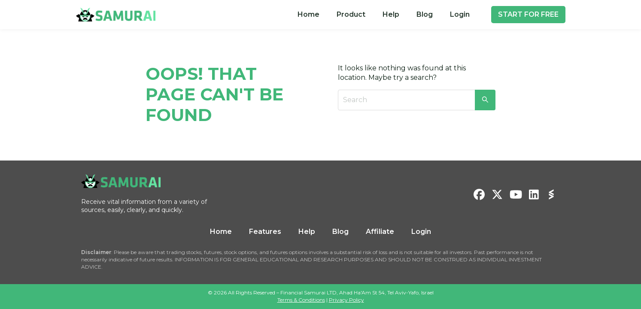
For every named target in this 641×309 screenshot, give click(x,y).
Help (391, 14)
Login (460, 14)
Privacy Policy (346, 300)
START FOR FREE (528, 14)
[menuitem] (308, 14)
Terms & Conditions (301, 300)
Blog (424, 14)
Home (308, 14)
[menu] (383, 14)
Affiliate (380, 231)
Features (265, 231)
